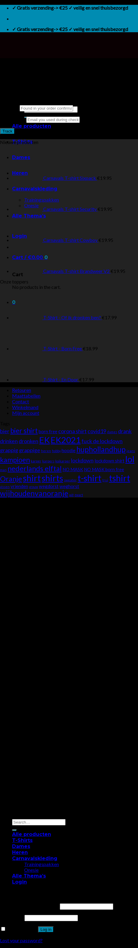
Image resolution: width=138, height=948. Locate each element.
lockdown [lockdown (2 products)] (82, 460)
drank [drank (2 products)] (125, 431)
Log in (45, 929)
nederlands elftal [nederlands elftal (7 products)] (35, 468)
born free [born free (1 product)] (48, 431)
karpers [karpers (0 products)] (48, 461)
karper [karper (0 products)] (36, 461)
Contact (20, 401)
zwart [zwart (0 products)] (79, 495)
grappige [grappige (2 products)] (29, 450)
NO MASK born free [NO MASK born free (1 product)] (104, 469)
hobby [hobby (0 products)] (56, 451)
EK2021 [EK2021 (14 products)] (66, 440)
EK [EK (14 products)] (44, 440)
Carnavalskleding (34, 858)
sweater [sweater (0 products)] (70, 480)
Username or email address (29, 906)
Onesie (31, 870)
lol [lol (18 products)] (129, 459)
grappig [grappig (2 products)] (9, 450)
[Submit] (14, 830)
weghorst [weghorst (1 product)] (69, 486)
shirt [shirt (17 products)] (32, 478)
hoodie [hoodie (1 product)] (68, 450)
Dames (21, 846)
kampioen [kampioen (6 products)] (15, 459)
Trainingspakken (41, 864)
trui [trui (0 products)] (105, 480)
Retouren (21, 390)
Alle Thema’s (29, 876)
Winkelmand (25, 407)
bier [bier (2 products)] (4, 431)
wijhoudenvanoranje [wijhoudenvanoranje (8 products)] (34, 493)
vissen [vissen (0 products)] (5, 487)
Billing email (12, 119)
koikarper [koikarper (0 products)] (62, 461)
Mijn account (25, 413)
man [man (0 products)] (3, 470)
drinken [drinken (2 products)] (9, 441)
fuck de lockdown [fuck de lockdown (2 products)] (102, 441)
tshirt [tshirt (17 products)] (119, 478)
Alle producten (31, 126)
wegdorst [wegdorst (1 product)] (49, 486)
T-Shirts (22, 840)
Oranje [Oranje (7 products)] (11, 478)
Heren (20, 852)
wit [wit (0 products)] (71, 495)
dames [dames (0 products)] (112, 432)
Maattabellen (26, 396)
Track (7, 131)
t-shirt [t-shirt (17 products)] (89, 478)
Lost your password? (21, 940)
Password (12, 917)
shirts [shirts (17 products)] (52, 478)
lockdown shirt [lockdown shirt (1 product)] (109, 460)
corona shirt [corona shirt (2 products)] (72, 431)
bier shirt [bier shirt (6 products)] (24, 430)
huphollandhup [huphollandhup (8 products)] (101, 449)
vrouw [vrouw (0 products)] (33, 487)
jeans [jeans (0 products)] (131, 451)
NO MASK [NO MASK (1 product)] (73, 469)
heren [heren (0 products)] (46, 451)
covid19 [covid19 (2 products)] (97, 431)
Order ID (9, 108)
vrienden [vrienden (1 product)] (19, 486)
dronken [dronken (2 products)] (28, 441)
